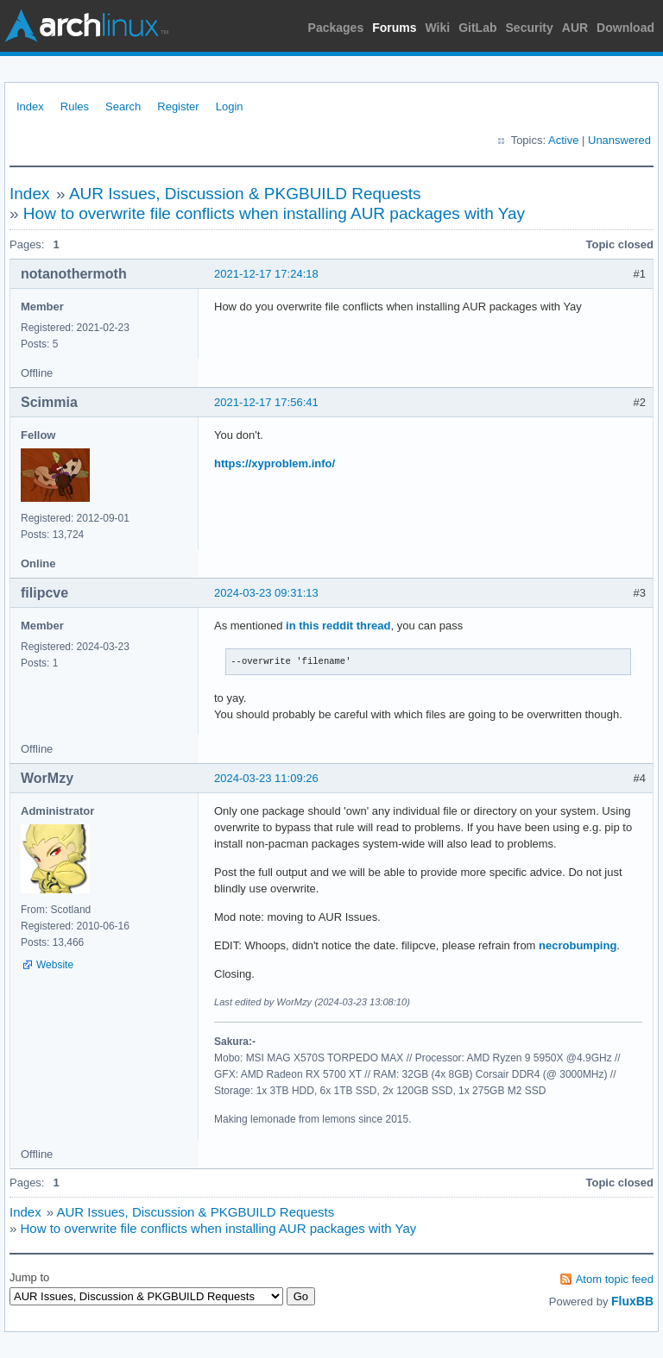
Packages (336, 27)
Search (123, 106)
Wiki (438, 27)
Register (178, 106)
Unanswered (619, 140)
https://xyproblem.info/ (274, 463)
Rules (74, 106)
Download (625, 27)
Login (229, 106)
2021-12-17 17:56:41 (266, 402)
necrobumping (577, 945)
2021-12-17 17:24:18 (266, 273)
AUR (575, 27)
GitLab (477, 27)
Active (563, 140)
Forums (394, 27)
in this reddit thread (338, 625)
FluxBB (632, 1301)
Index (30, 106)
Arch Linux (86, 26)
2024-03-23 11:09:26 (266, 778)
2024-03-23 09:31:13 (266, 592)
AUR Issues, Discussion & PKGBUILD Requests (245, 194)
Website (54, 965)
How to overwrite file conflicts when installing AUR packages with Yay (274, 213)
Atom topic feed (615, 1279)
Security (529, 27)
